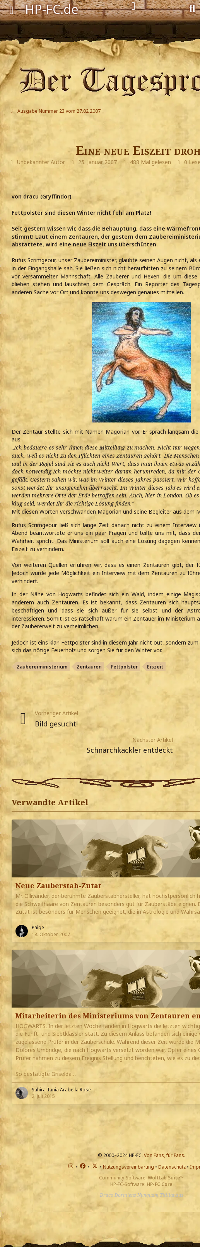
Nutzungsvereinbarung (128, 1167)
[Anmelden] (133, 6)
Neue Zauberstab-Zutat (58, 885)
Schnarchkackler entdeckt (130, 750)
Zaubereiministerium (42, 666)
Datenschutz (172, 1167)
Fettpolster (124, 666)
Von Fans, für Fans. (164, 1155)
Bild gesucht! (56, 723)
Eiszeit (155, 666)
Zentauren (89, 666)
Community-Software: (141, 1177)
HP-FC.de (52, 9)
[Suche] (192, 7)
